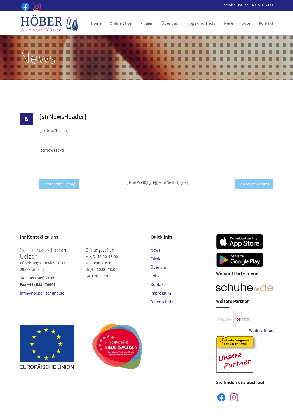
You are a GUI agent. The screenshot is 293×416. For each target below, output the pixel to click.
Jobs (246, 23)
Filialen (147, 23)
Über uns (170, 23)
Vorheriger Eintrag (59, 183)
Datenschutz (162, 301)
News (229, 23)
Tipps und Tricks (201, 23)
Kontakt (266, 23)
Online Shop (121, 23)
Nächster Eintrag (255, 183)
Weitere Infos (261, 330)
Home (96, 23)
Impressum (161, 293)
